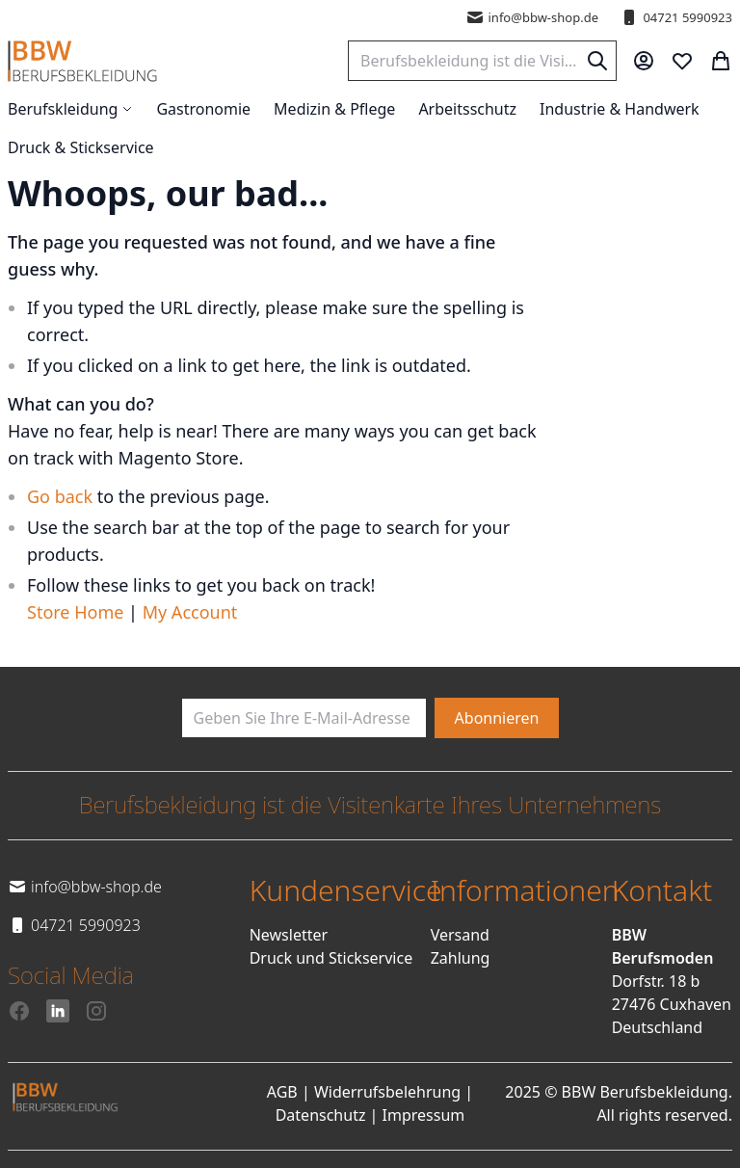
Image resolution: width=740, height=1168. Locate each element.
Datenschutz (321, 1115)
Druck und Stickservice (331, 958)
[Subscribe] (497, 718)
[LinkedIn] (57, 1010)
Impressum (424, 1115)
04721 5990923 (676, 17)
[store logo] (82, 61)
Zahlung (460, 958)
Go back (59, 496)
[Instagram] (96, 1010)
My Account (190, 612)
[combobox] (482, 60)
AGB (282, 1091)
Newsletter (289, 934)
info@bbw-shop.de (531, 17)
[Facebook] (19, 1010)
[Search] (597, 60)
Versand (460, 934)
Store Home (75, 612)
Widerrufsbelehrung (387, 1091)
